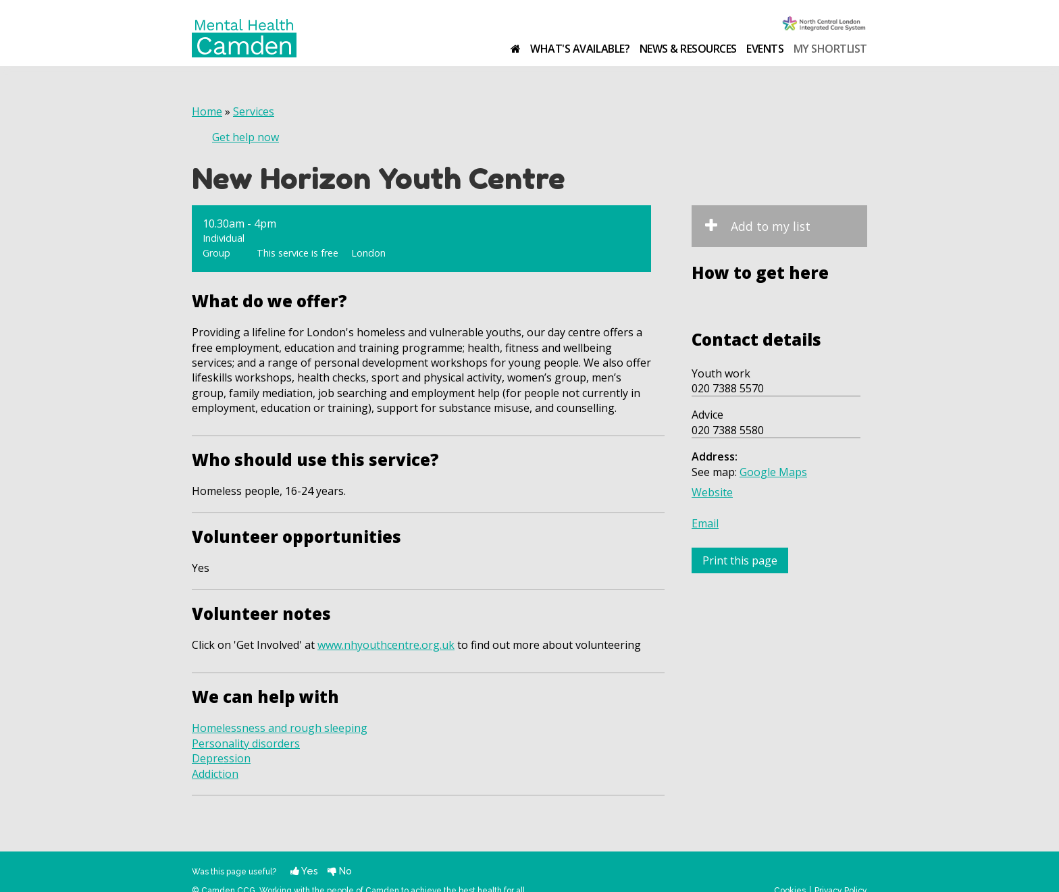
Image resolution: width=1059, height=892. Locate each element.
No (340, 870)
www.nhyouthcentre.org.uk (386, 644)
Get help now (245, 137)
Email (705, 523)
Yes (304, 870)
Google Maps (773, 472)
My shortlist (830, 48)
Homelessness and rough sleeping (279, 727)
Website (712, 492)
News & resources (688, 48)
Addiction (215, 773)
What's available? (579, 48)
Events (764, 48)
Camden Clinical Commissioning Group (824, 24)
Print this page (739, 560)
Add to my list (770, 226)
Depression (221, 758)
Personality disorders (246, 743)
